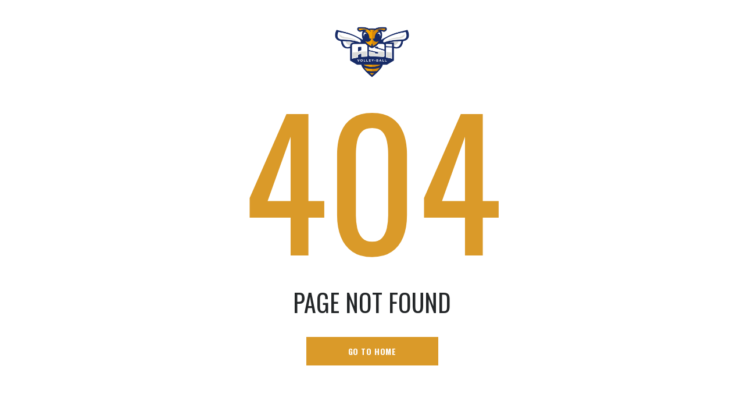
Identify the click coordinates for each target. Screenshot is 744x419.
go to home (372, 351)
